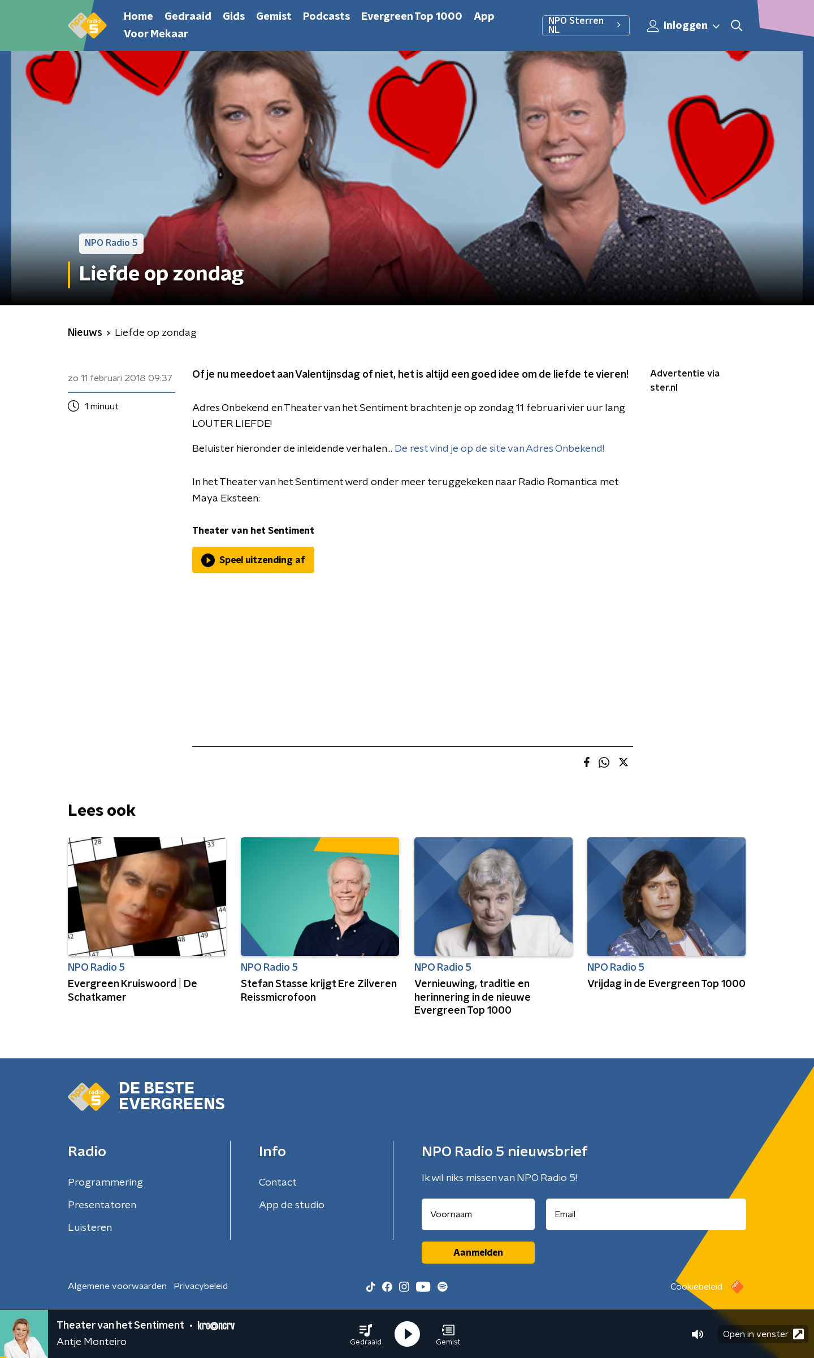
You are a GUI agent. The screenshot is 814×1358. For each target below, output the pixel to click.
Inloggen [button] (684, 26)
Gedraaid (187, 17)
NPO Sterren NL (586, 25)
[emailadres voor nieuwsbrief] (646, 1214)
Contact (278, 1183)
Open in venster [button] (763, 1334)
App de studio (291, 1205)
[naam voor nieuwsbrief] (478, 1214)
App (484, 17)
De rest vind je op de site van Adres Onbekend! (499, 449)
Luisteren (90, 1228)
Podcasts (326, 17)
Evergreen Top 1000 (411, 17)
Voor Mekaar (156, 34)
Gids (234, 17)
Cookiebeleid (696, 1286)
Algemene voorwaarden (117, 1286)
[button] (366, 1334)
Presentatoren (102, 1205)
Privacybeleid (201, 1286)
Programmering (105, 1183)
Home (138, 17)
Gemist (274, 17)
